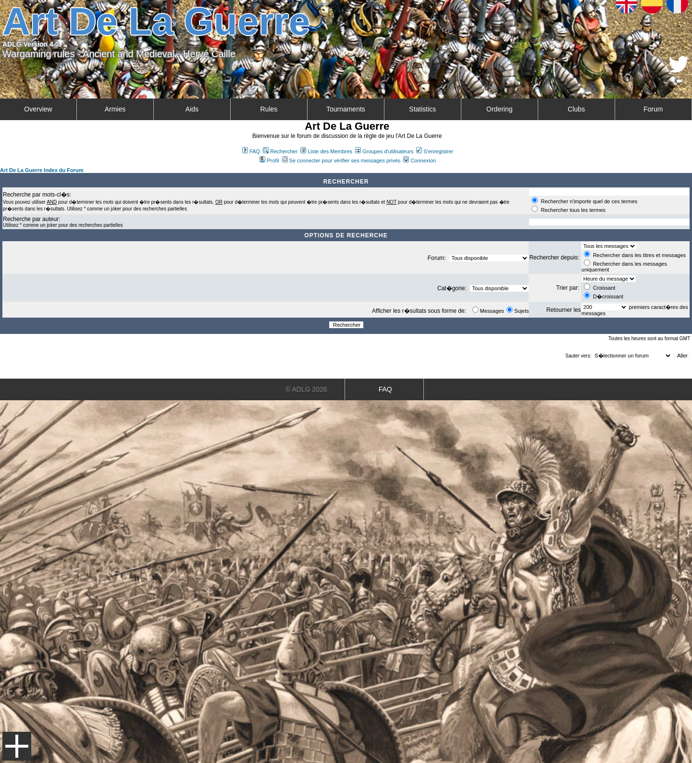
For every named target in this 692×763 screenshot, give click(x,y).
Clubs (576, 109)
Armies (115, 109)
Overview (38, 109)
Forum (653, 109)
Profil (269, 160)
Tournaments (345, 109)
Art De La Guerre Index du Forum (42, 170)
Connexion (419, 160)
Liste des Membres (326, 151)
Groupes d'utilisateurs (384, 151)
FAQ (251, 151)
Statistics (422, 109)
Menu (16, 746)
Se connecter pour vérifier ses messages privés (341, 160)
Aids (191, 109)
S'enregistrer (434, 151)
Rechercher (280, 151)
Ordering (499, 109)
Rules (268, 109)
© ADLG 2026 (306, 389)
